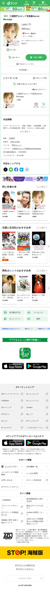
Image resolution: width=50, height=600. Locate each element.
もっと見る (41, 187)
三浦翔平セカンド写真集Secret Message (29, 95)
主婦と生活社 (15, 142)
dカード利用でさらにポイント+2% (31, 40)
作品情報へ (23, 70)
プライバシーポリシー (9, 507)
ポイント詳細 (27, 36)
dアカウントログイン (10, 487)
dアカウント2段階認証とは (9, 513)
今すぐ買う (38, 57)
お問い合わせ (7, 480)
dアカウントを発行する (25, 565)
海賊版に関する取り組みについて (9, 521)
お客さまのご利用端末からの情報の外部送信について (34, 521)
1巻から (35, 89)
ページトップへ (25, 578)
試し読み (13, 50)
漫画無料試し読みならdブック (11, 328)
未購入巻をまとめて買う (27, 84)
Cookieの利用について (34, 513)
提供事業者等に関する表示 (34, 500)
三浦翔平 (24, 24)
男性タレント (16, 145)
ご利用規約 (6, 500)
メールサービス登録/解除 (10, 473)
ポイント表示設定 (33, 480)
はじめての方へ (9, 466)
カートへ (15, 57)
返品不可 (24, 43)
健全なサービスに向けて (34, 507)
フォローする (29, 24)
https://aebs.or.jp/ (23, 542)
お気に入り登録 (41, 78)
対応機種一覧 (32, 467)
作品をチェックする (26, 64)
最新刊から (43, 89)
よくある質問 (32, 473)
